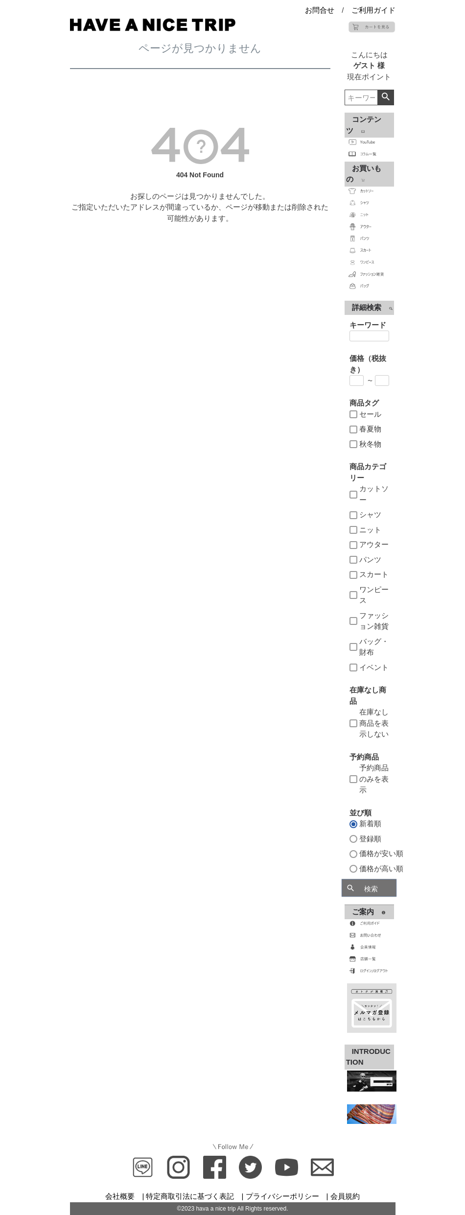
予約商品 (364, 757)
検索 (385, 97)
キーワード (367, 325)
